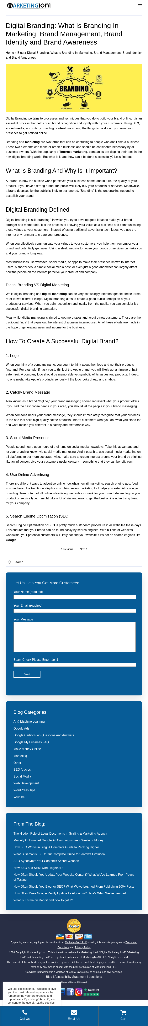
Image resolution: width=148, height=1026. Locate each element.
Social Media (22, 782)
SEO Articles (22, 775)
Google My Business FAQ (31, 748)
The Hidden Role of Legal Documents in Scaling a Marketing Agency (60, 839)
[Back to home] (29, 6)
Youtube (19, 803)
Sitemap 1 (65, 988)
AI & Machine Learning (29, 727)
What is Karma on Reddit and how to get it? (43, 906)
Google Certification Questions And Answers (43, 741)
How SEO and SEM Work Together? (38, 873)
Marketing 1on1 (38, 958)
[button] (140, 6)
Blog (20, 52)
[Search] (74, 562)
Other (17, 768)
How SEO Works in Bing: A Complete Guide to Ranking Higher (56, 853)
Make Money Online (27, 754)
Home (10, 52)
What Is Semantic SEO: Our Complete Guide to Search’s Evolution (59, 860)
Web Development (26, 789)
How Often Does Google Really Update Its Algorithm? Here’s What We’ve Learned (69, 899)
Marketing (20, 761)
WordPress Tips (24, 796)
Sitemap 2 (74, 988)
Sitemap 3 (83, 988)
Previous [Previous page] (67, 549)
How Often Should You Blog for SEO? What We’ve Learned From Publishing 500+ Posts (73, 892)
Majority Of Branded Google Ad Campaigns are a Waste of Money (58, 846)
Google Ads (21, 734)
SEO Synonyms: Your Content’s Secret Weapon (46, 866)
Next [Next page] (83, 549)
